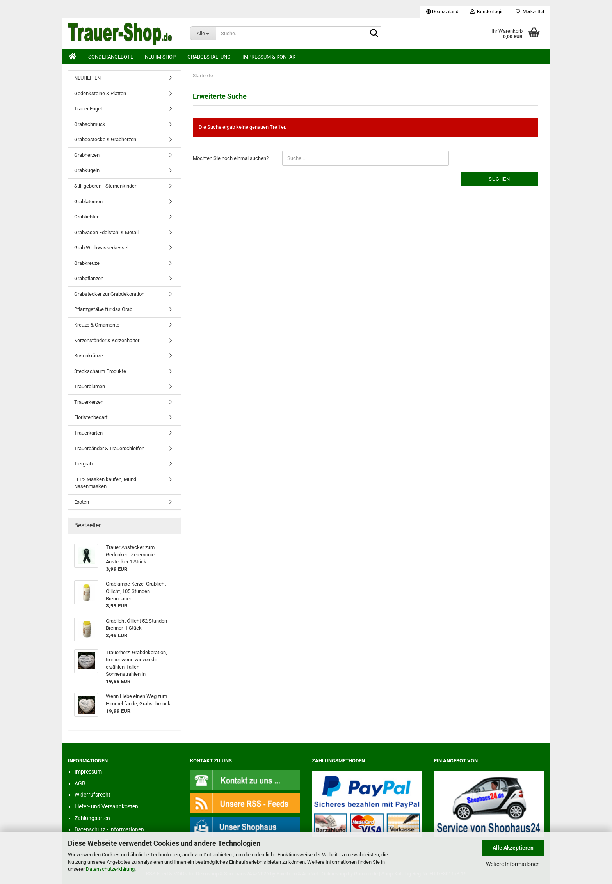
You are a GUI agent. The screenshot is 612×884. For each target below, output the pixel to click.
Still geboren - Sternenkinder (105, 186)
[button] (442, 12)
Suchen (499, 179)
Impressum (88, 772)
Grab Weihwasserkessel (101, 247)
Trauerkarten (88, 433)
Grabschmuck (89, 124)
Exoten (81, 502)
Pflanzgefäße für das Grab (103, 309)
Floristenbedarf (91, 417)
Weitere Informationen (513, 864)
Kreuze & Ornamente (96, 325)
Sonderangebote (110, 57)
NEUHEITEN (87, 78)
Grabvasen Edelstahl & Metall (106, 232)
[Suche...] (203, 33)
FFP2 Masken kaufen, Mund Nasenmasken (105, 483)
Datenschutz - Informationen (109, 829)
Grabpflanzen (88, 278)
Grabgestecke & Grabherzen (105, 139)
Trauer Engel (88, 109)
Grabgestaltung (209, 57)
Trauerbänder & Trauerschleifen (109, 448)
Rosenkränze (88, 356)
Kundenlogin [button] (487, 11)
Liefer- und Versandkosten (106, 806)
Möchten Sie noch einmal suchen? (231, 158)
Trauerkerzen (88, 402)
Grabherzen (87, 155)
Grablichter (86, 217)
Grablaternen (88, 201)
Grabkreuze (87, 263)
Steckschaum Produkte (100, 371)
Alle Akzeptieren (513, 848)
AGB (80, 783)
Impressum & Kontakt (270, 57)
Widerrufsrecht (92, 795)
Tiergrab (83, 464)
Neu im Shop (160, 57)
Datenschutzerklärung (110, 869)
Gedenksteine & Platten (100, 93)
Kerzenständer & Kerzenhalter (106, 340)
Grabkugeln (87, 170)
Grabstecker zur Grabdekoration (109, 294)
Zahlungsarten (92, 818)
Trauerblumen (89, 386)
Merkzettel (530, 11)
